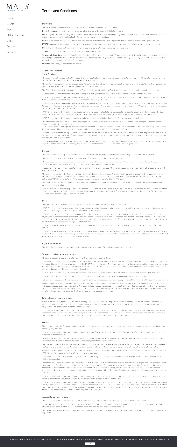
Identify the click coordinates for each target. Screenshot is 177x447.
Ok (90, 443)
